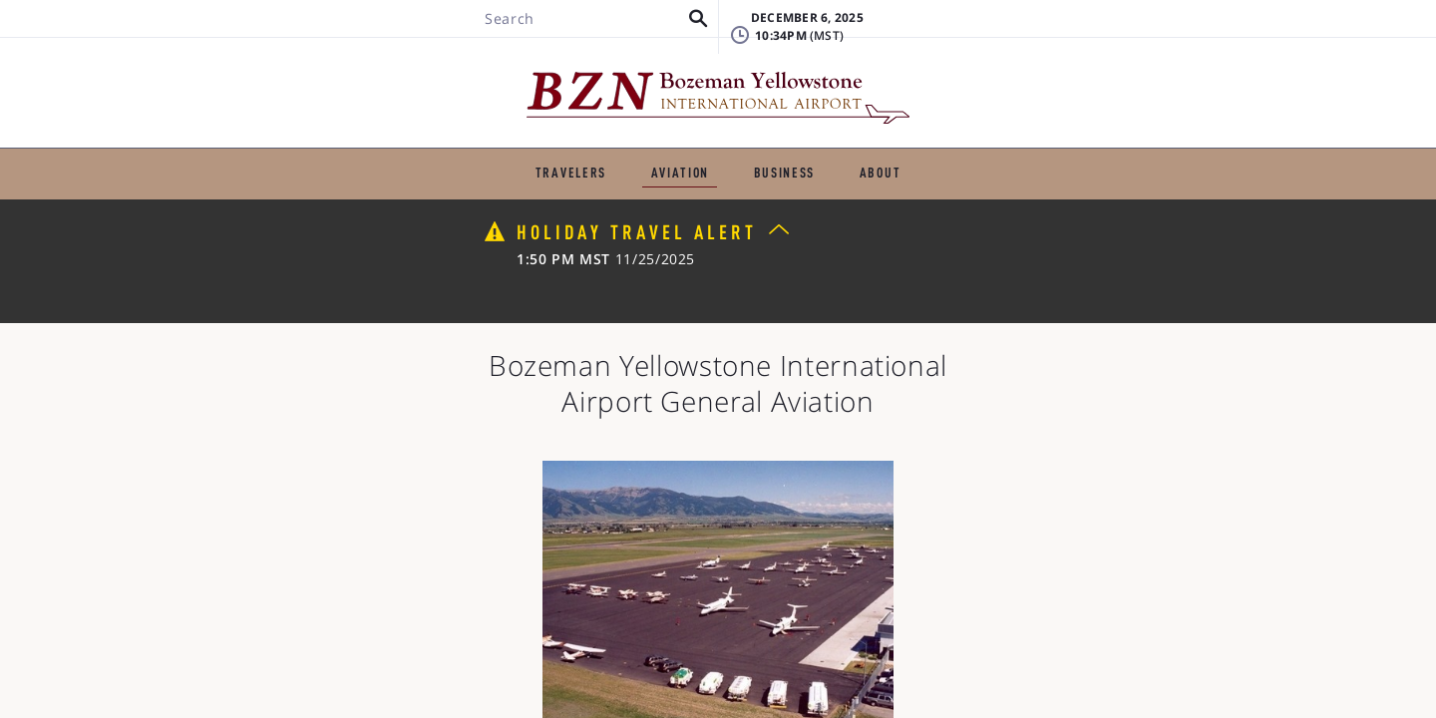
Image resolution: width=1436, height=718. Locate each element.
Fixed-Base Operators (319, 195)
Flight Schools (490, 195)
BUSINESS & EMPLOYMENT (771, 145)
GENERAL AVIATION (563, 145)
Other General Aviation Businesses (1007, 227)
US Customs (467, 227)
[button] (403, 73)
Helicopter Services (955, 195)
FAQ (1038, 64)
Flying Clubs (798, 227)
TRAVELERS (415, 145)
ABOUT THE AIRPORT (983, 145)
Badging (1218, 34)
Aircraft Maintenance (768, 195)
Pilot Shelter (333, 227)
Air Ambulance (1120, 195)
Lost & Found (1072, 34)
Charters (616, 195)
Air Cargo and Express (632, 227)
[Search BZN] (295, 73)
